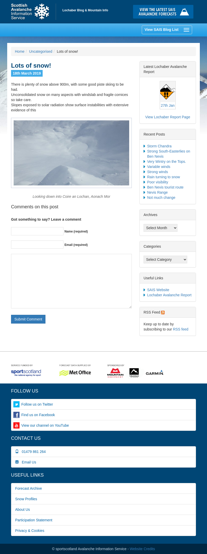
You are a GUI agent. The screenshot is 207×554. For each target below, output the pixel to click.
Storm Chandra (159, 146)
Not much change (161, 197)
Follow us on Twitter (37, 404)
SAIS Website (158, 290)
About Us (22, 509)
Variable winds (158, 167)
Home (33, 12)
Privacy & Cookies (29, 531)
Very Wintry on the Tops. (166, 161)
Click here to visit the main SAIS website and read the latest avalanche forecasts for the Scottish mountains (164, 12)
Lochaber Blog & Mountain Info (85, 10)
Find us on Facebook (38, 415)
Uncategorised (40, 51)
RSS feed (180, 329)
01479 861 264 (30, 452)
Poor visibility (157, 182)
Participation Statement (33, 520)
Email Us (25, 462)
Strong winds (157, 172)
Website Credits (142, 549)
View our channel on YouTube (45, 425)
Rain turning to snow (163, 177)
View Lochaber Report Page (167, 117)
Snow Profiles (26, 499)
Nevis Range (157, 192)
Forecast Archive (28, 488)
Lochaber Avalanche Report (169, 295)
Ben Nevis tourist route (165, 187)
